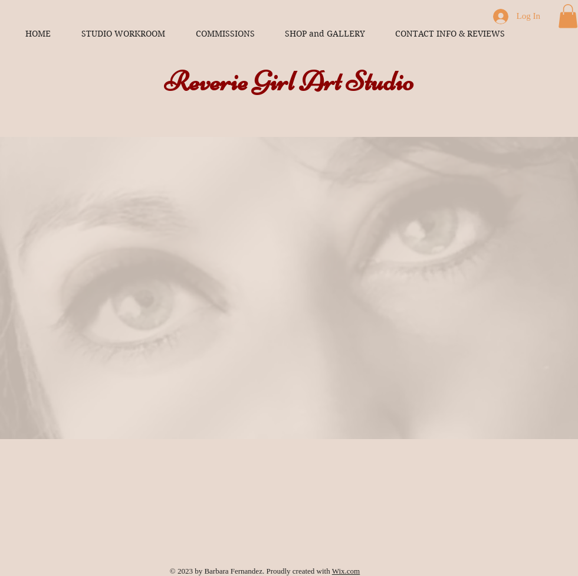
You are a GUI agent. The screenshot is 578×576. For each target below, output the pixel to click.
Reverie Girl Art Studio (288, 81)
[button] (568, 16)
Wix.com (346, 571)
